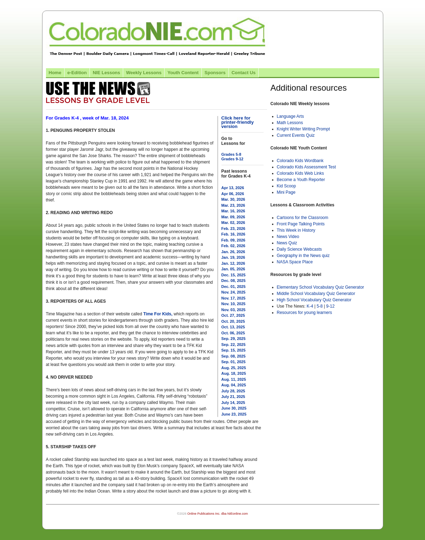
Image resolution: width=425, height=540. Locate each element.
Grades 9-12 (232, 159)
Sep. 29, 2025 (233, 338)
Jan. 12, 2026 (233, 263)
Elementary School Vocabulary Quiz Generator (320, 287)
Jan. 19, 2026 (233, 257)
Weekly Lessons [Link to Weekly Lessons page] (143, 72)
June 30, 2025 (234, 408)
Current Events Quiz (296, 135)
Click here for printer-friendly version (237, 122)
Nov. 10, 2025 (233, 304)
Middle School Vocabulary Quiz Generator (316, 293)
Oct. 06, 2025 (233, 333)
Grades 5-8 (231, 154)
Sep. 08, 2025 (233, 356)
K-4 (310, 306)
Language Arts (290, 116)
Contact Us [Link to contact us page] (244, 72)
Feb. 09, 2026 (233, 240)
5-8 (320, 306)
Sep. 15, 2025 (233, 350)
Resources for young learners (304, 312)
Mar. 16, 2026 (233, 211)
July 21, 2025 (233, 396)
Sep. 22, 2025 (233, 344)
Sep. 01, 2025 (233, 362)
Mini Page (286, 192)
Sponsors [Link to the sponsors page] (215, 72)
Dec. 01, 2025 (233, 286)
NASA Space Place (295, 261)
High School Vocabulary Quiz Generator (314, 299)
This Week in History (296, 230)
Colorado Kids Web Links (300, 173)
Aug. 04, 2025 (233, 385)
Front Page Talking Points (301, 223)
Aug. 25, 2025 (233, 368)
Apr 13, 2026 (232, 188)
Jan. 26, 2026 (233, 252)
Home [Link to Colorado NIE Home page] (55, 72)
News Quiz (287, 242)
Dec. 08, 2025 (233, 280)
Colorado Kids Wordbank (300, 160)
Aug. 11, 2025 (233, 379)
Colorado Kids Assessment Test (306, 167)
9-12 (330, 306)
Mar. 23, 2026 (233, 205)
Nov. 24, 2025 (233, 292)
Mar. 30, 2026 (233, 199)
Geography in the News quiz (303, 255)
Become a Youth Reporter (301, 179)
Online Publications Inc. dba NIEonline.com (217, 513)
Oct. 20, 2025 (233, 321)
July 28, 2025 (233, 391)
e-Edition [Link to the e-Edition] (77, 72)
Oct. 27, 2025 (233, 315)
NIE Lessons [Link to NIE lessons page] (106, 72)
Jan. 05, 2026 (233, 269)
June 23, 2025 (234, 414)
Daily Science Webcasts (299, 249)
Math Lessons (290, 122)
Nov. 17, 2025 (233, 298)
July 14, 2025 (233, 402)
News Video (288, 236)
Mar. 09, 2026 (233, 217)
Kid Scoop (286, 186)
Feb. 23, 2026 (233, 228)
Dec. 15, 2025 (233, 275)
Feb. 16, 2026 (233, 234)
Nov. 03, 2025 (233, 310)
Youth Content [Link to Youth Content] (183, 72)
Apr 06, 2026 (232, 194)
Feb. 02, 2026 (233, 246)
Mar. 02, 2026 (233, 222)
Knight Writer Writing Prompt (303, 129)
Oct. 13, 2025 (233, 327)
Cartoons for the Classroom (302, 217)
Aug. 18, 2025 (233, 373)
